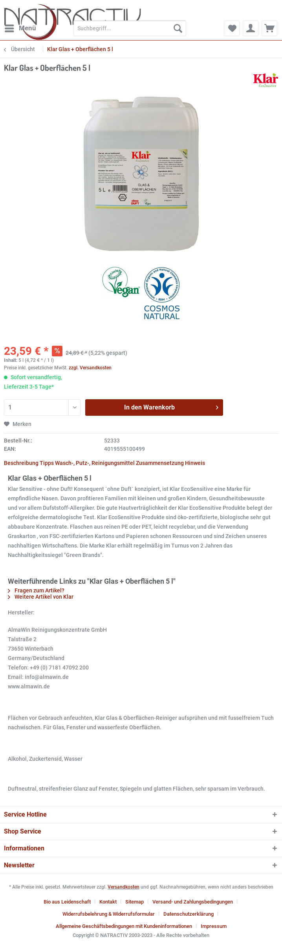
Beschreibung (21, 463)
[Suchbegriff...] (129, 28)
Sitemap (134, 902)
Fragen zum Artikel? (36, 590)
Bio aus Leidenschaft (67, 902)
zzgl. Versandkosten (90, 368)
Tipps (47, 463)
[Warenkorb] (269, 28)
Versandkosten (123, 887)
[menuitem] (20, 28)
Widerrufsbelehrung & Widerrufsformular (108, 914)
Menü (20, 27)
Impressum (214, 926)
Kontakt (108, 902)
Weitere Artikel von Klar (40, 597)
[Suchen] (178, 28)
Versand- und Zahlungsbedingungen (192, 902)
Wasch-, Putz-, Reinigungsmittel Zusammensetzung (119, 463)
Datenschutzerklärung (188, 914)
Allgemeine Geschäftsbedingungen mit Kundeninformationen (124, 926)
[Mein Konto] (250, 28)
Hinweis (195, 463)
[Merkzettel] (232, 28)
